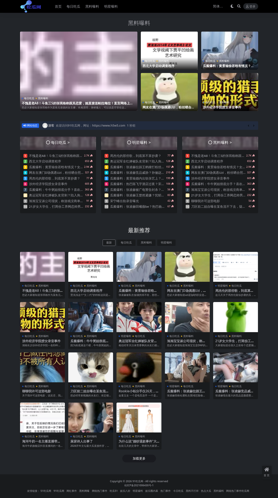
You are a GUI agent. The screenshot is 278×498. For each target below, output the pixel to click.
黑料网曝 (84, 491)
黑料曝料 (139, 23)
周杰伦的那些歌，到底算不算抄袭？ (54, 178)
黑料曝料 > (222, 142)
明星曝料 (166, 242)
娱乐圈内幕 (151, 491)
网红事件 (72, 491)
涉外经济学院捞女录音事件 (222, 107)
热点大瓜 (206, 491)
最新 (109, 242)
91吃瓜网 (137, 481)
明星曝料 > (141, 142)
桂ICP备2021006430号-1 (139, 485)
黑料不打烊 (192, 491)
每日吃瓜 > (60, 142)
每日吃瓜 (29, 98)
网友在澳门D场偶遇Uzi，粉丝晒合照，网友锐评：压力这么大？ (167, 109)
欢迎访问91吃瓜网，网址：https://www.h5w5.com (90, 125)
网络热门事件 (99, 491)
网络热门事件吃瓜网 (237, 491)
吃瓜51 (114, 491)
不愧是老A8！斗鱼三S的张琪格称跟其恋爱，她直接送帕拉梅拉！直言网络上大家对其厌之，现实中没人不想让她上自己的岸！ (77, 105)
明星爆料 (138, 491)
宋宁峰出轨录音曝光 (124, 201)
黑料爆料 (219, 491)
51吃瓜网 (46, 491)
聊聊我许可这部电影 (205, 201)
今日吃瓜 (178, 491)
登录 (250, 6)
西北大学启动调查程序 (159, 66)
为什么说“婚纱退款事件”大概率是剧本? (138, 443)
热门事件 (165, 491)
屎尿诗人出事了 (81, 441)
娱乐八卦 (125, 491)
